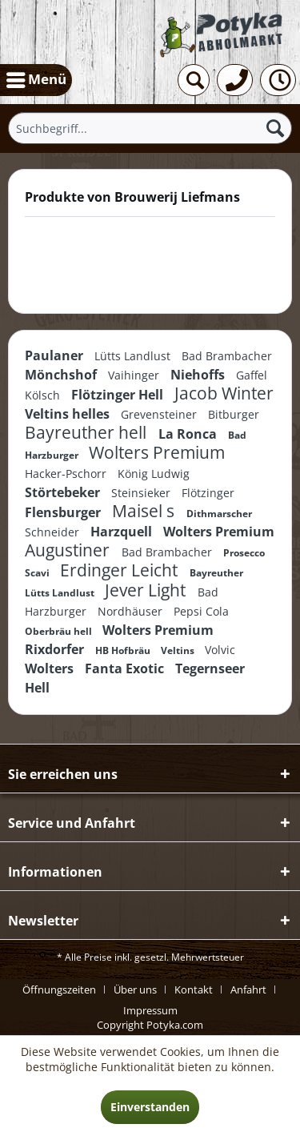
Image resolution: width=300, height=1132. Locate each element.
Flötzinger (208, 492)
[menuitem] (36, 80)
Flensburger (64, 512)
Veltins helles (69, 414)
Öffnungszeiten (59, 989)
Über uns (135, 989)
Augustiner (69, 550)
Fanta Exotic (126, 668)
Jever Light (147, 590)
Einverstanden (150, 1106)
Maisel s (145, 511)
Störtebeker (64, 492)
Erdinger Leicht (121, 570)
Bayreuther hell (87, 432)
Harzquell (122, 531)
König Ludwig (154, 473)
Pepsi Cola (201, 611)
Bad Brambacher (227, 355)
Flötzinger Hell (118, 394)
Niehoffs (199, 374)
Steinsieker (142, 492)
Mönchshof (62, 374)
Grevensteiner (160, 414)
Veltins (179, 650)
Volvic (220, 649)
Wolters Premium (157, 452)
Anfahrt (248, 989)
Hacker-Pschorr (67, 473)
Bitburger (233, 414)
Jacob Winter (224, 393)
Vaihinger (135, 375)
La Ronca (189, 434)
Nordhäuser (132, 611)
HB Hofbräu (124, 650)
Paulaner (55, 355)
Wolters (51, 668)
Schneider (53, 532)
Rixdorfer (56, 649)
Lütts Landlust (134, 355)
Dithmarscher (219, 513)
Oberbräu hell (59, 631)
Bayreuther (216, 573)
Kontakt (193, 989)
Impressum (150, 1010)
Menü (36, 77)
